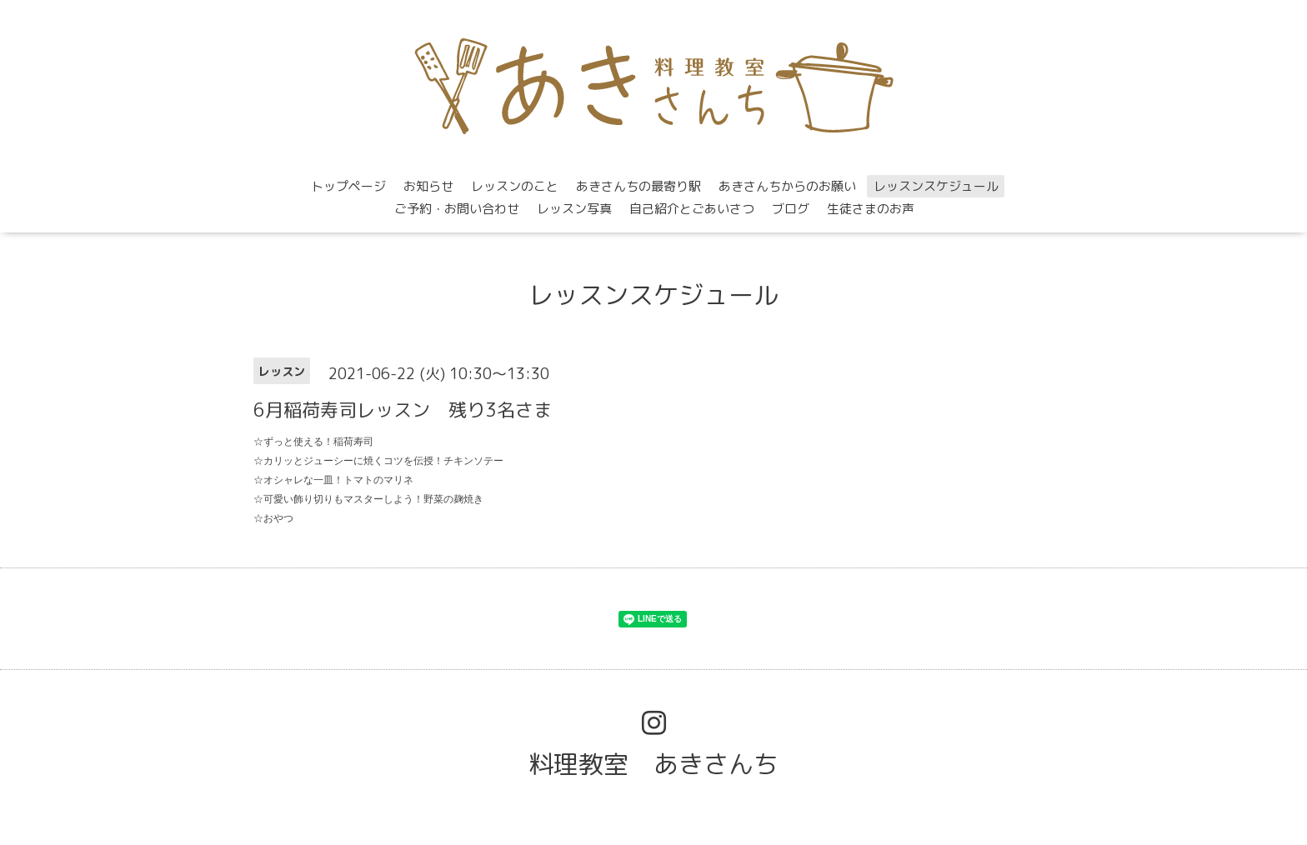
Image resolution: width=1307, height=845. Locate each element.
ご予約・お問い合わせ (456, 209)
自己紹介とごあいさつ (691, 209)
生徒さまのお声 (870, 209)
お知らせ (428, 186)
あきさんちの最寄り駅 (638, 186)
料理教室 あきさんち (653, 764)
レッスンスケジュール (936, 186)
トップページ (348, 186)
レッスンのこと (514, 186)
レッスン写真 (574, 209)
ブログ (790, 209)
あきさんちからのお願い (787, 186)
